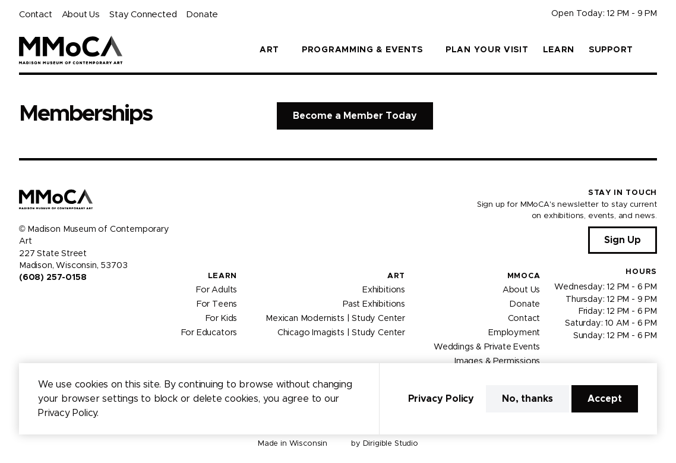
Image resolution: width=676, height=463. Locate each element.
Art (396, 276)
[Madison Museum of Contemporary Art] (71, 50)
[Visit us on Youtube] (52, 303)
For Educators (209, 333)
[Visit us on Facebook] (24, 303)
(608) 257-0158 (52, 277)
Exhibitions (383, 290)
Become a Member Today (355, 116)
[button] (652, 50)
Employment (514, 333)
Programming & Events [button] (362, 50)
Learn (559, 50)
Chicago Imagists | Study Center (341, 333)
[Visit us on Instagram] (38, 303)
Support (611, 50)
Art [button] (269, 50)
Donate (202, 14)
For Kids (222, 318)
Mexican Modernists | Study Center (335, 318)
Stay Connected (142, 14)
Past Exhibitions (374, 304)
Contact (35, 14)
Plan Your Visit (487, 50)
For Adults (216, 290)
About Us (81, 14)
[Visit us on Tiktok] (66, 303)
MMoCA (524, 276)
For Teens (217, 304)
